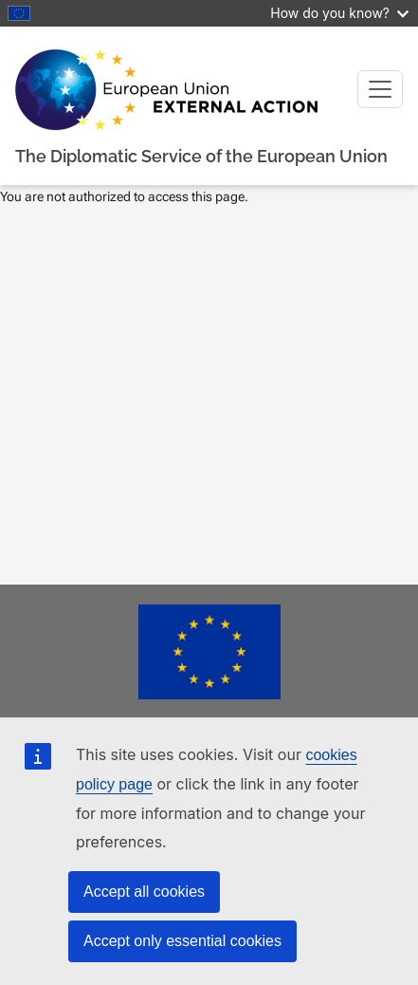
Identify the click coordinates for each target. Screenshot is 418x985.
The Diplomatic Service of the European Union (201, 156)
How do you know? (339, 13)
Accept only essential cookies (182, 941)
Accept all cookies (144, 891)
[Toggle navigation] (380, 89)
